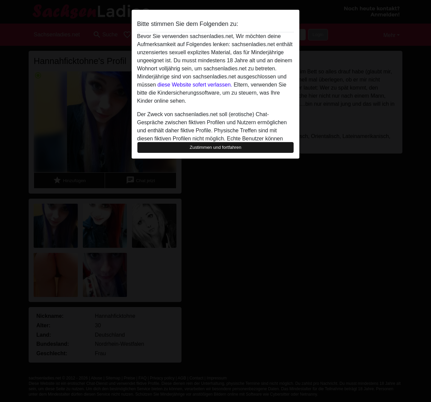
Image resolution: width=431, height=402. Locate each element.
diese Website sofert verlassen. (194, 85)
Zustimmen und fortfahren (215, 147)
